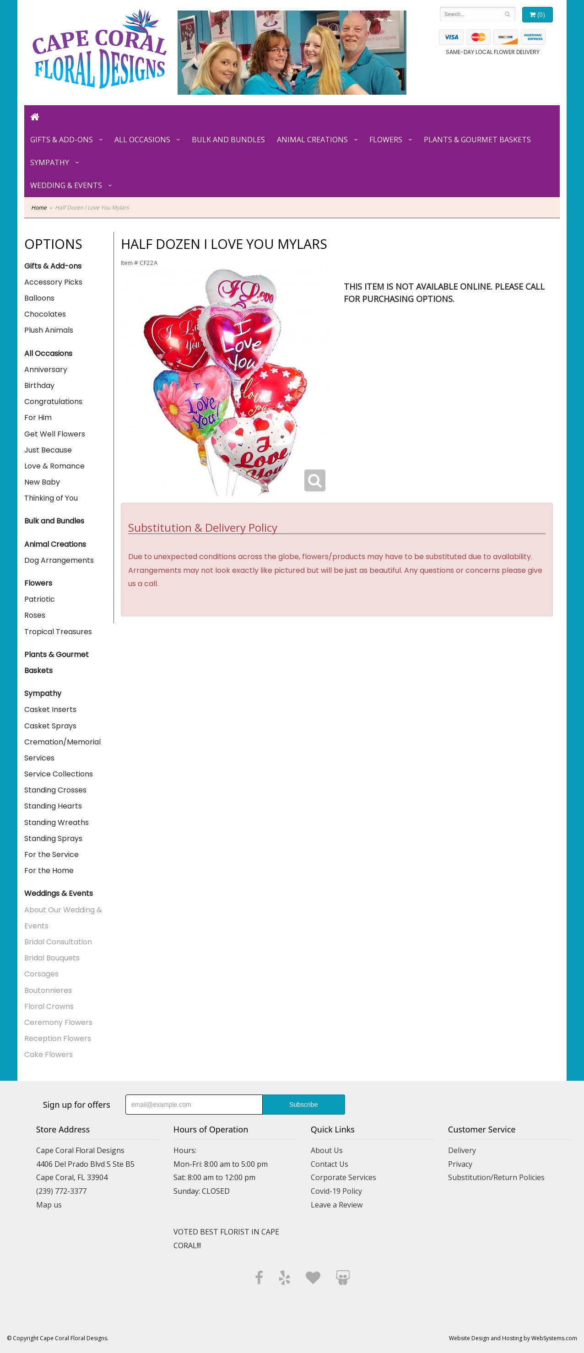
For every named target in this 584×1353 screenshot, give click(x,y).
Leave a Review (336, 1205)
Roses (34, 615)
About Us (327, 1150)
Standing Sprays (53, 838)
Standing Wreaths (56, 822)
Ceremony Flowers (58, 1022)
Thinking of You (51, 498)
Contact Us (329, 1164)
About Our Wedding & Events (63, 918)
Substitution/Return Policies (496, 1177)
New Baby (42, 482)
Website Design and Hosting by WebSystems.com (513, 1338)
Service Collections (58, 774)
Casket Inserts (50, 709)
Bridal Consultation (58, 942)
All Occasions (142, 140)
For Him (38, 417)
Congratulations (53, 401)
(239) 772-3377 (61, 1191)
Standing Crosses (55, 790)
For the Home (49, 870)
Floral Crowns (49, 1006)
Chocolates (45, 314)
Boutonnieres (48, 990)
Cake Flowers (48, 1054)
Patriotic (39, 599)
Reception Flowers (57, 1038)
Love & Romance (54, 466)
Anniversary (45, 369)
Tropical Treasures (58, 631)
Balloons (39, 298)
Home (39, 207)
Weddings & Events (58, 893)
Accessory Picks (53, 282)
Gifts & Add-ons (61, 140)
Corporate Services (343, 1177)
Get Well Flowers (54, 434)
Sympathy (49, 162)
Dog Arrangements (59, 560)
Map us (49, 1205)
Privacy (460, 1164)
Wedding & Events (66, 185)
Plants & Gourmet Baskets (477, 140)
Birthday (39, 385)
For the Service (51, 854)
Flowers (385, 140)
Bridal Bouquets (52, 958)
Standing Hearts (53, 806)
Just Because (48, 450)
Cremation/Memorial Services (62, 750)
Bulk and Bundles (228, 140)
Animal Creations (312, 140)
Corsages (41, 974)
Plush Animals (48, 330)
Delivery (462, 1150)
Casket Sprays (50, 726)
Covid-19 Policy (336, 1191)
